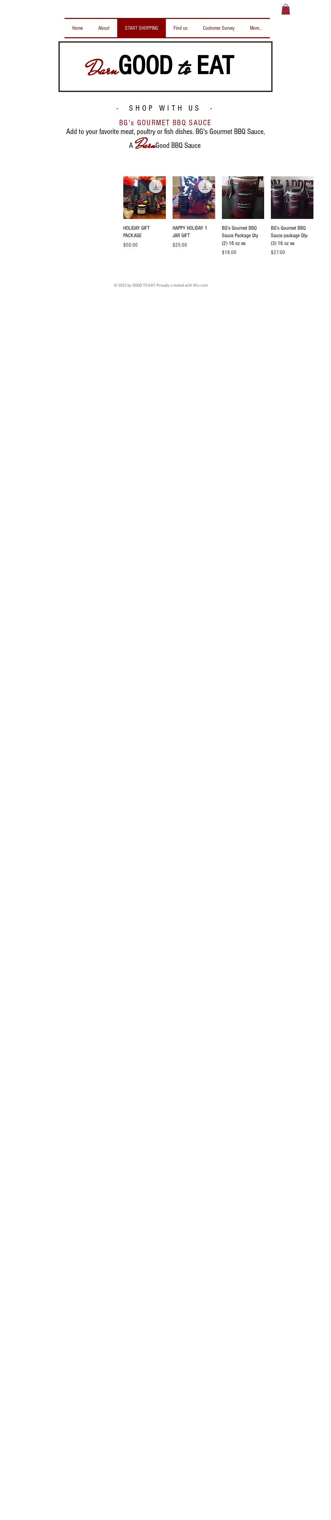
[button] (285, 9)
